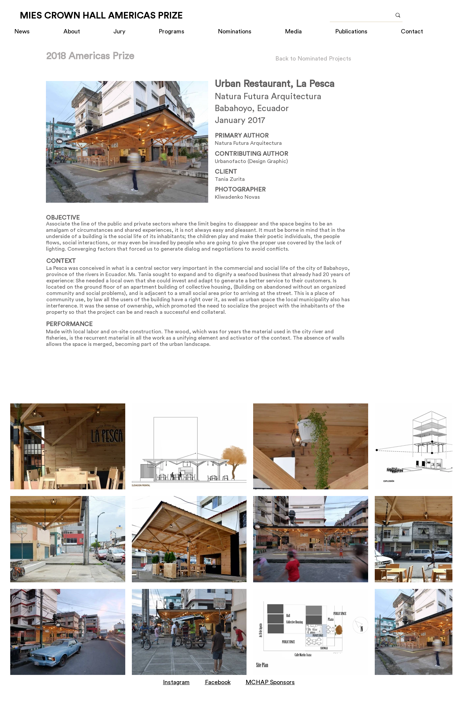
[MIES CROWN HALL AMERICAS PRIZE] (101, 15)
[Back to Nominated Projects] (313, 59)
